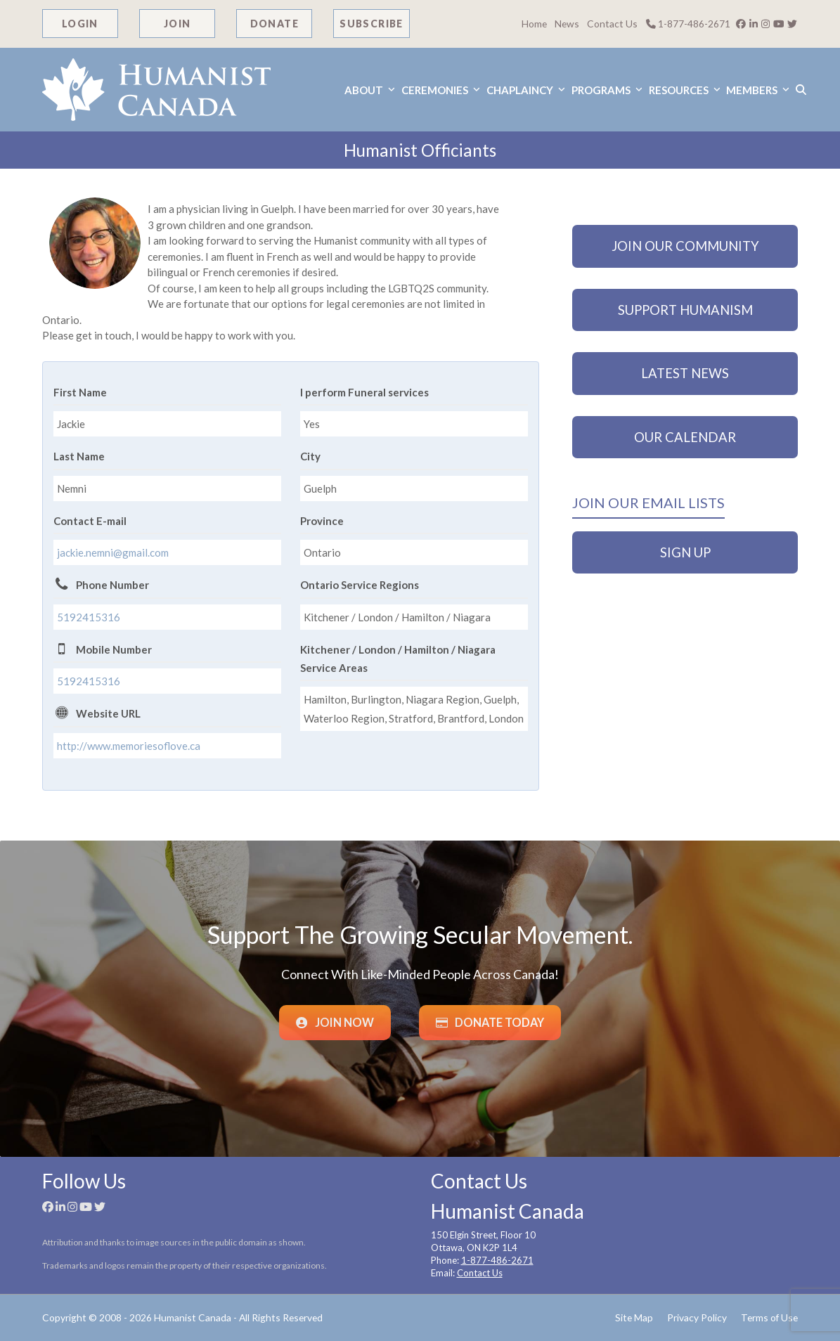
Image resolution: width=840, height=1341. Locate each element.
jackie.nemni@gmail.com (113, 552)
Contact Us (612, 24)
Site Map (634, 1317)
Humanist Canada (192, 1317)
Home (534, 24)
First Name (80, 392)
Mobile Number (114, 649)
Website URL (108, 713)
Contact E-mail (90, 520)
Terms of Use (769, 1317)
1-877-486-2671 (688, 24)
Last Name (79, 456)
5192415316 (88, 617)
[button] (799, 89)
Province (322, 520)
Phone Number (112, 584)
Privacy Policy (697, 1317)
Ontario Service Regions (359, 584)
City (310, 456)
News (567, 24)
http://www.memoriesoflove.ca (128, 745)
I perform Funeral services (364, 392)
